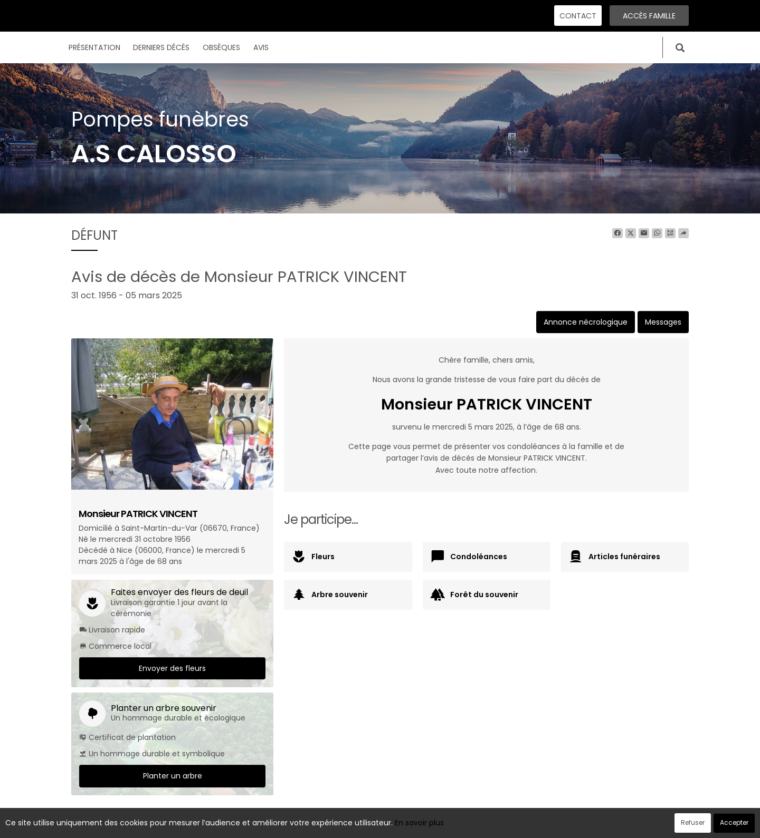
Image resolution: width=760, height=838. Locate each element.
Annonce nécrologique (586, 322)
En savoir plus (419, 822)
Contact (577, 16)
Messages (663, 322)
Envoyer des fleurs (172, 668)
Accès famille (649, 16)
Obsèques (221, 47)
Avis (261, 47)
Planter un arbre (172, 776)
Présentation (94, 47)
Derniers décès (161, 47)
